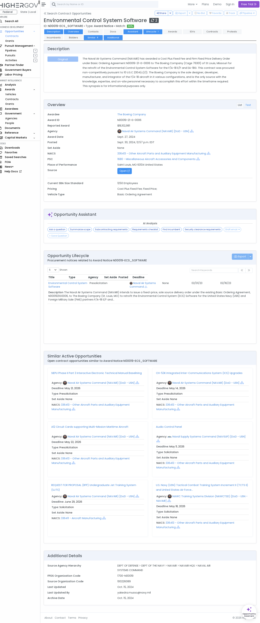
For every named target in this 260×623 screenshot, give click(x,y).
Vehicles (13, 94)
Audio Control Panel (170, 427)
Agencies (14, 118)
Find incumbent (174, 229)
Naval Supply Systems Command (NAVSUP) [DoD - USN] (210, 436)
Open (127, 171)
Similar (96, 37)
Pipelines (14, 50)
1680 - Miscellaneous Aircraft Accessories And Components (159, 159)
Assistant (136, 31)
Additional (116, 37)
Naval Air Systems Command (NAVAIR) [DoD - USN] (157, 131)
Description (57, 31)
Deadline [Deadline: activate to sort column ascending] (239, 277)
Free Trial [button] (249, 4)
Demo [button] (217, 4)
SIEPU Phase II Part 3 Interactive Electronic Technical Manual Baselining (100, 373)
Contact (63, 618)
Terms (75, 618)
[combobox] (107, 4)
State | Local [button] (31, 12)
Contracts (15, 36)
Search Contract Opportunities (71, 13)
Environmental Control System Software (77, 283)
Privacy (86, 618)
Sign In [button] (230, 4)
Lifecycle (156, 31)
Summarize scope (83, 229)
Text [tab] (248, 105)
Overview (76, 31)
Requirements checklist (148, 229)
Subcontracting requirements (114, 229)
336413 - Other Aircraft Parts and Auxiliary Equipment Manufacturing (164, 153)
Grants (12, 41)
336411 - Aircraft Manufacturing (84, 518)
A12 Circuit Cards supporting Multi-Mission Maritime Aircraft (93, 427)
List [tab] (240, 105)
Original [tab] (66, 59)
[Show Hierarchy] (194, 131)
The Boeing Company (134, 114)
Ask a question (60, 229)
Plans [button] (205, 4)
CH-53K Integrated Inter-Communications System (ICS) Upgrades (201, 373)
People (12, 123)
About (52, 618)
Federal (11, 12)
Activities (14, 60)
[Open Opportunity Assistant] (249, 612)
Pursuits (13, 55)
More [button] (191, 4)
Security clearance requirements (206, 229)
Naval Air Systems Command (163, 283)
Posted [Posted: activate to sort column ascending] (221, 277)
